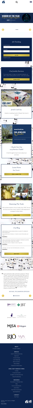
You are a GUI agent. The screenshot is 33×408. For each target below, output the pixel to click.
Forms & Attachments (16, 385)
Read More (4, 236)
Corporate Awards (16, 372)
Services (16, 351)
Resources (16, 379)
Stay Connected (16, 174)
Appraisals (16, 355)
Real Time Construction (16, 389)
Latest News (16, 387)
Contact (16, 394)
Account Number (6, 45)
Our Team (16, 396)
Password (5, 49)
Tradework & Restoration (16, 365)
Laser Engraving (16, 359)
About (16, 346)
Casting (16, 370)
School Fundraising (16, 376)
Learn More (16, 79)
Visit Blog (16, 253)
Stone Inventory (16, 361)
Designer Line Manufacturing (16, 374)
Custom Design (16, 357)
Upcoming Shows (16, 391)
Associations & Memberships (16, 381)
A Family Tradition (16, 348)
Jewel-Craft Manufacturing (16, 353)
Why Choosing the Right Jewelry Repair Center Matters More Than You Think (15, 240)
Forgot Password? (6, 57)
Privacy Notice (4, 403)
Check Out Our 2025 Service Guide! (16, 148)
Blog (16, 383)
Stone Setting (16, 363)
